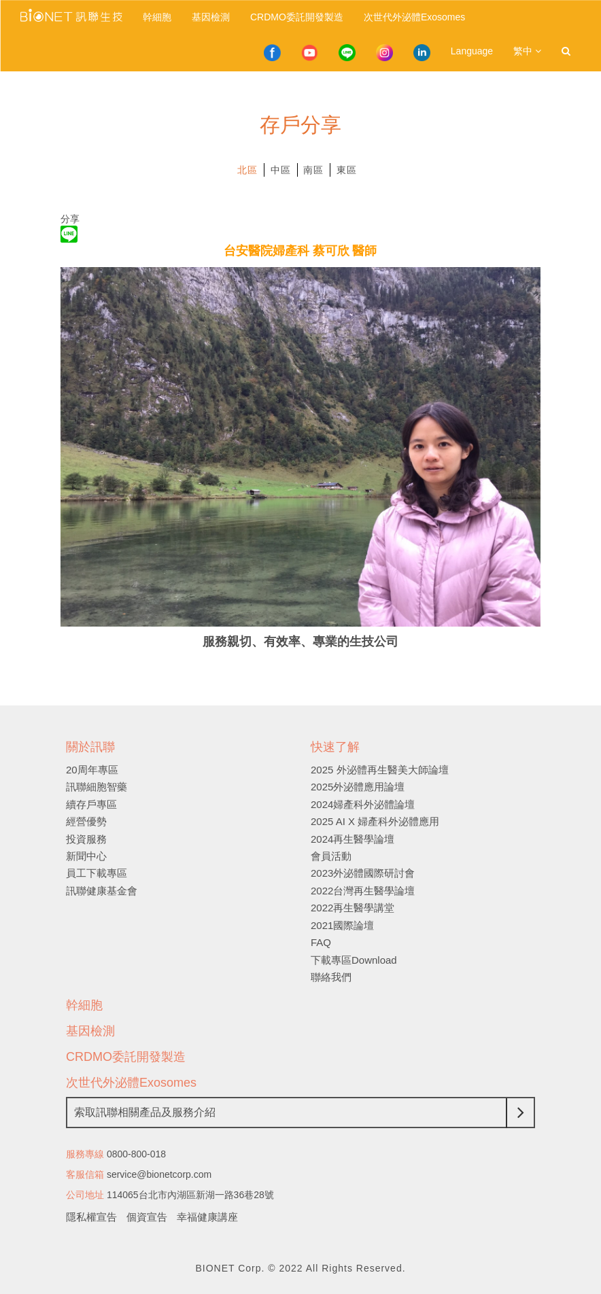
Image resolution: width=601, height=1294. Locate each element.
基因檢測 (211, 17)
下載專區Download (354, 960)
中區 (281, 169)
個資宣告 (146, 1217)
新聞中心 (86, 856)
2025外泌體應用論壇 (358, 786)
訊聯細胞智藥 (96, 786)
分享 (70, 218)
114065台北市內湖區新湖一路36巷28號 (190, 1194)
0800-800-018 (136, 1154)
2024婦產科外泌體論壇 (363, 804)
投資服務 (86, 839)
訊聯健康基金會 (101, 890)
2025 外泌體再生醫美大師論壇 (380, 769)
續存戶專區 (91, 804)
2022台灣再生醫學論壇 (363, 890)
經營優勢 (86, 821)
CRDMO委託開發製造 (296, 17)
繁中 (527, 51)
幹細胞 (157, 17)
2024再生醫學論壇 (352, 839)
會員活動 (331, 856)
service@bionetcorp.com (159, 1174)
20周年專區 (92, 769)
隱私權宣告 (91, 1217)
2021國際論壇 (342, 925)
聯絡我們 (331, 977)
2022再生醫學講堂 (352, 907)
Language (472, 51)
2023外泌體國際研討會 (363, 873)
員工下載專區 (96, 873)
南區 (313, 169)
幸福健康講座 (207, 1217)
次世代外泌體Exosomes (414, 17)
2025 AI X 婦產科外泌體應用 (375, 821)
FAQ (321, 942)
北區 (247, 169)
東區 (347, 169)
